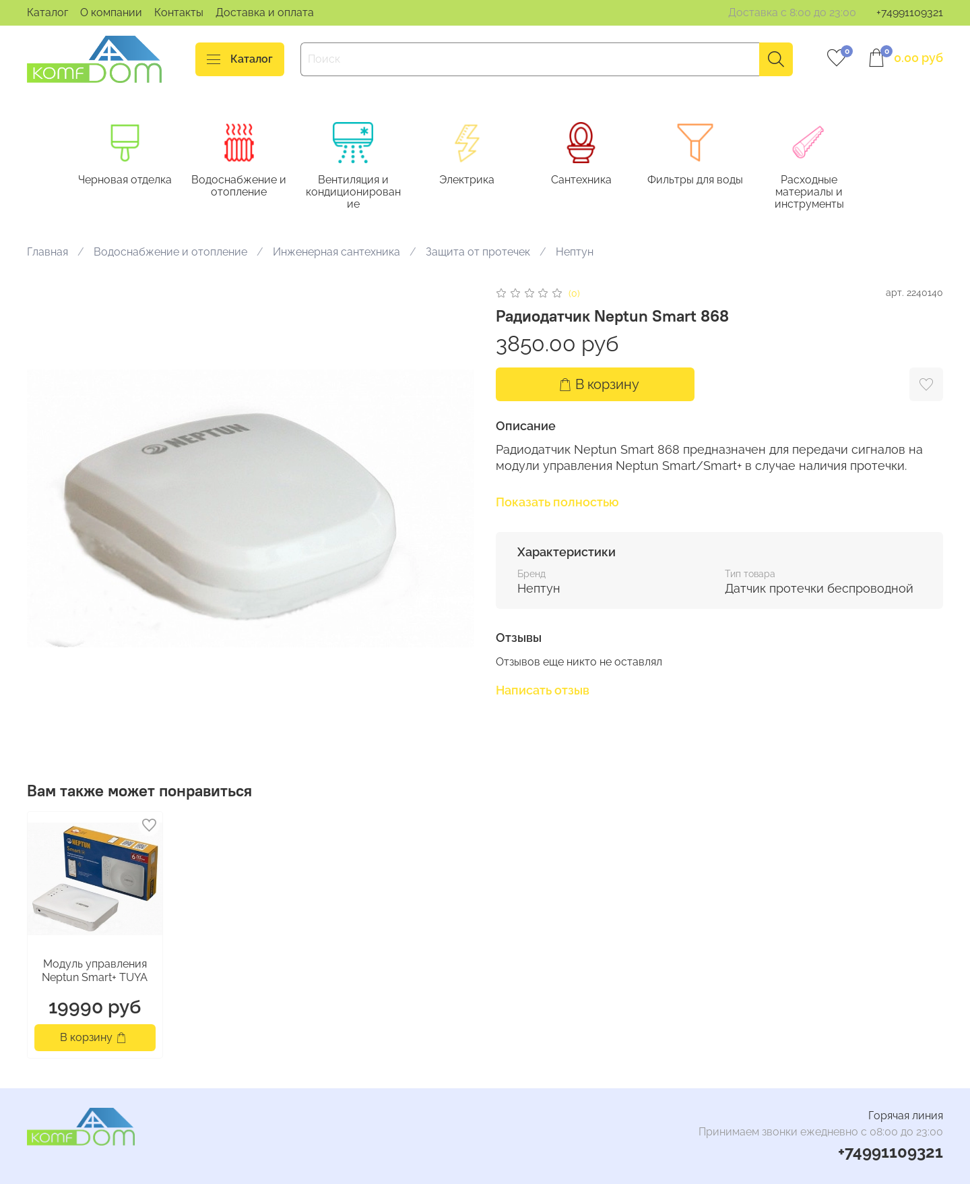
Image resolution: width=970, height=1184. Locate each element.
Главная (47, 253)
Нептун (574, 253)
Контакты (178, 12)
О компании (111, 12)
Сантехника (593, 180)
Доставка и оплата (265, 12)
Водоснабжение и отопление (244, 186)
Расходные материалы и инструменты (827, 192)
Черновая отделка (127, 180)
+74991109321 (909, 12)
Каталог (47, 12)
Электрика (477, 180)
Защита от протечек (478, 253)
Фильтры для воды (710, 180)
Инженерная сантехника (336, 253)
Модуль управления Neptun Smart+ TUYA (95, 971)
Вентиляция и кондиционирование (360, 192)
